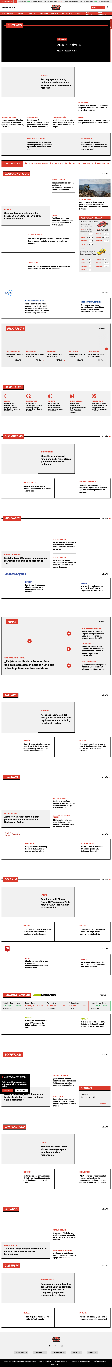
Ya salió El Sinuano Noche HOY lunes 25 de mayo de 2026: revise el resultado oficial (92, 931)
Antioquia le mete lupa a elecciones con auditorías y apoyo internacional (64, 1255)
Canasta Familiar (6, 1)
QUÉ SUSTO (89, 13)
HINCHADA (44, 13)
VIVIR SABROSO (102, 13)
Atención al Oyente (61, 1361)
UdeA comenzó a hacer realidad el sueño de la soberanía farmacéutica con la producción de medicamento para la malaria (92, 1179)
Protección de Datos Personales (80, 1361)
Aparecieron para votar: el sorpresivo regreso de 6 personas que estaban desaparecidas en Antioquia (93, 488)
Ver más (106, 174)
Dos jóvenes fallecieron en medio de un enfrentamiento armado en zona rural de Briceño (63, 186)
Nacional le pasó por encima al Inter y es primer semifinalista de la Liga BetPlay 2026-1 (64, 804)
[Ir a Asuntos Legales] (15, 573)
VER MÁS (19, 360)
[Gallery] (56, 347)
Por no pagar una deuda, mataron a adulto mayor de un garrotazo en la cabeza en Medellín (56, 83)
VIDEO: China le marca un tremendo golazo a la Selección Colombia (91, 848)
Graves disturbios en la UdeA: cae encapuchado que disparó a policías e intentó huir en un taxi (39, 146)
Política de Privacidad (44, 1361)
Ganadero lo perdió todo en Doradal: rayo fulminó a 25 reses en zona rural (37, 488)
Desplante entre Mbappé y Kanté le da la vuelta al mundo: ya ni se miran (36, 848)
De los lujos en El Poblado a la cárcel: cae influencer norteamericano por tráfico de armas (64, 545)
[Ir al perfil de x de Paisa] (56, 1345)
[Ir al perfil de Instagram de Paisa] (62, 1345)
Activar (7, 1090)
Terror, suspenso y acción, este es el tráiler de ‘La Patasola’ (38, 1318)
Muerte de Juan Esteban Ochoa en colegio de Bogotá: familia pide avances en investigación (12, 407)
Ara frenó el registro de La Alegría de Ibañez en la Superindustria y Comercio (92, 588)
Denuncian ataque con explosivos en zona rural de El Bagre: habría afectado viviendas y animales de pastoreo (49, 241)
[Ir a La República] (7, 949)
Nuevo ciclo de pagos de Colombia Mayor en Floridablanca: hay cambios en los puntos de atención (99, 407)
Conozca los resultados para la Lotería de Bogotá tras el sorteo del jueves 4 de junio (93, 1024)
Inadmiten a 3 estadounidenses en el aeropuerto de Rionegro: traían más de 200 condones (49, 268)
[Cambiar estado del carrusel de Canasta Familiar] (15, 1)
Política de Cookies (100, 1361)
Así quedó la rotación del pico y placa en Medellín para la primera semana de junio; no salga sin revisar (56, 718)
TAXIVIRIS (32, 13)
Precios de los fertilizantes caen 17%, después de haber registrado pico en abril (36, 1024)
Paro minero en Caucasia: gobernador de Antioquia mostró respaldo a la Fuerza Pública (64, 1102)
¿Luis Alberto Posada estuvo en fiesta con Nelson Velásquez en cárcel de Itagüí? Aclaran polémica (64, 1081)
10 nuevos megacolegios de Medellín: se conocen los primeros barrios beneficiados (25, 1251)
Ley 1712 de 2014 (56, 1364)
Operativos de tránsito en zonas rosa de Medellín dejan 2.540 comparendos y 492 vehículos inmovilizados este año (37, 747)
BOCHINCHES (67, 13)
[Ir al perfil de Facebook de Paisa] (49, 1345)
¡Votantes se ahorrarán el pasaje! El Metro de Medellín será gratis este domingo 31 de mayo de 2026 (37, 1179)
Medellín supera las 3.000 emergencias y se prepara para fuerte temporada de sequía (64, 123)
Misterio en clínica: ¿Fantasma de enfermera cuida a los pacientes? (93, 1318)
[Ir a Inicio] (56, 7)
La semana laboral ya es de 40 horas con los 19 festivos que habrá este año (93, 964)
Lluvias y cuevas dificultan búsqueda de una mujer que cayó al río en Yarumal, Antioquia (12, 123)
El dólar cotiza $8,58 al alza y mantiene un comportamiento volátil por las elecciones (36, 964)
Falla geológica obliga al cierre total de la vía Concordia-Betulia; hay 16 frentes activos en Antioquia (93, 747)
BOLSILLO (54, 13)
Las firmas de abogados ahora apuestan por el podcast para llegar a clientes (35, 588)
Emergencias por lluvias (38, 163)
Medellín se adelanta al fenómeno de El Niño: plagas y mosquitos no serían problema (56, 460)
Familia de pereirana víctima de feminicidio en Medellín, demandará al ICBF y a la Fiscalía (62, 221)
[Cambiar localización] (98, 7)
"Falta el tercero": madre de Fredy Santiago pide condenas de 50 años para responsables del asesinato (78, 408)
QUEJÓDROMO (7, 13)
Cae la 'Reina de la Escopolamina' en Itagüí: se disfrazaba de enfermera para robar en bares (93, 108)
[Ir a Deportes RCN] (12, 834)
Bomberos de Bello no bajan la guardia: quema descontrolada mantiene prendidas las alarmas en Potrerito (93, 205)
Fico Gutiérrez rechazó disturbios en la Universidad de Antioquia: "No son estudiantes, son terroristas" (94, 146)
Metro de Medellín (59, 163)
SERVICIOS (79, 13)
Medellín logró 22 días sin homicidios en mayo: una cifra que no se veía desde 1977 (25, 560)
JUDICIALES (21, 13)
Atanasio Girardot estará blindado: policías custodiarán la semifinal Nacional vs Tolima (22, 819)
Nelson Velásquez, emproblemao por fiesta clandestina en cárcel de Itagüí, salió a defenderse (24, 1097)
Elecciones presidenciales (82, 163)
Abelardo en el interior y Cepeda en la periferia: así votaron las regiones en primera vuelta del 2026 (93, 634)
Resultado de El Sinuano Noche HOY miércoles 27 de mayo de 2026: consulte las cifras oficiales (55, 903)
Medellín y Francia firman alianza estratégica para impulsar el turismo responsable (54, 1150)
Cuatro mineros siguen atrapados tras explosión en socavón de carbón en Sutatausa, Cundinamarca (92, 308)
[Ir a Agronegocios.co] (44, 995)
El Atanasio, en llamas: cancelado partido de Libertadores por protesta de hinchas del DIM (63, 823)
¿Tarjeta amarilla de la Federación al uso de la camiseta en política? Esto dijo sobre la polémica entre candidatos (29, 664)
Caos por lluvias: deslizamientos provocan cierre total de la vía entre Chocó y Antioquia (22, 216)
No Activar (21, 1090)
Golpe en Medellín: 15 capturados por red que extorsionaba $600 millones (94, 121)
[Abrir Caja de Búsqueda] (107, 7)
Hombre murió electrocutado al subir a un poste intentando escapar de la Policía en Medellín (38, 123)
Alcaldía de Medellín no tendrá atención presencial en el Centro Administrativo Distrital (64, 1236)
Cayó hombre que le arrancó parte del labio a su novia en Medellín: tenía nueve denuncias (64, 563)
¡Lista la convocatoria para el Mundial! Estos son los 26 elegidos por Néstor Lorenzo (94, 666)
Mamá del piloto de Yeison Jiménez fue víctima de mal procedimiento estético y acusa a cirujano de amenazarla (93, 650)
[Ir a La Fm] (9, 293)
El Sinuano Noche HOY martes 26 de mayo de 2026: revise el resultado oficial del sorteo (37, 931)
